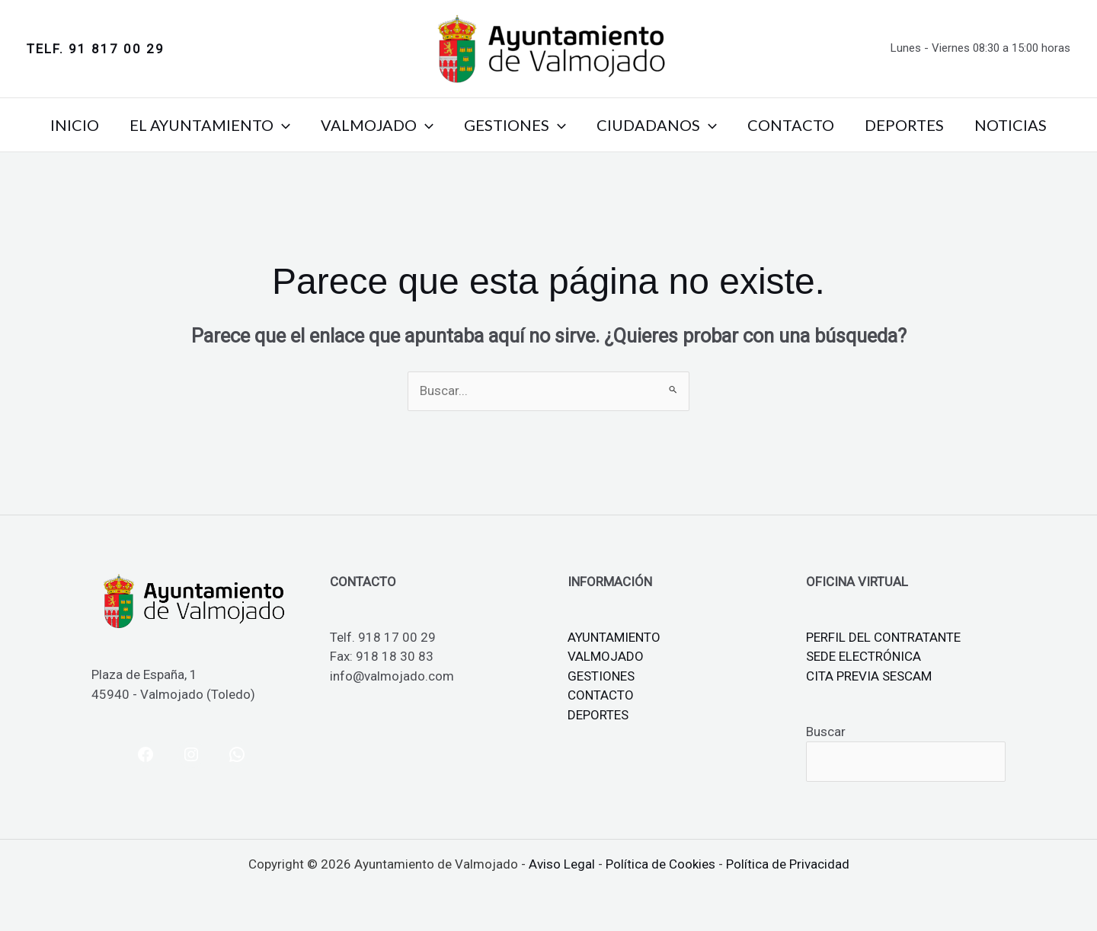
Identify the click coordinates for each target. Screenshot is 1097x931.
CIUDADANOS (656, 124)
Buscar (826, 731)
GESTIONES (515, 124)
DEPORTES (904, 125)
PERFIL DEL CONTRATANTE (883, 637)
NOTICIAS (1010, 125)
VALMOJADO (377, 124)
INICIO (74, 125)
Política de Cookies (660, 864)
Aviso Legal (562, 864)
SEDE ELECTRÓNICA (863, 656)
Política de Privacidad (787, 864)
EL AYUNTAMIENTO (210, 124)
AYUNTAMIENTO (614, 637)
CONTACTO (790, 125)
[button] (96, 49)
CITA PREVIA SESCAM (869, 676)
